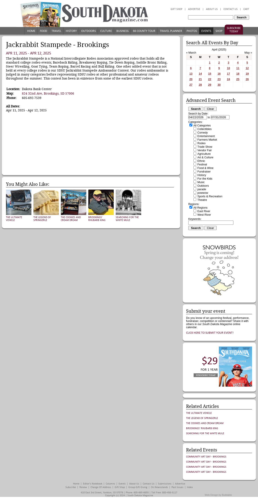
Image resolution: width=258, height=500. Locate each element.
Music (201, 182)
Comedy (202, 132)
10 (228, 68)
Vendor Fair (204, 150)
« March (191, 52)
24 (228, 79)
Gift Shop (176, 9)
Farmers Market (207, 139)
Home (31, 31)
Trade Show (204, 146)
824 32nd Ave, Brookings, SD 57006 (48, 93)
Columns (110, 483)
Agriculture (204, 153)
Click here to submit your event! (210, 332)
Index (190, 487)
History (71, 31)
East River (203, 211)
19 (247, 73)
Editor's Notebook (92, 483)
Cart (246, 9)
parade (201, 189)
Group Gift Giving (137, 487)
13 (191, 73)
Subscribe (70, 487)
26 (247, 79)
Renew (83, 487)
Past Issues (177, 487)
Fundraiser (204, 171)
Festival (202, 164)
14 (200, 73)
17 (228, 73)
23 (219, 79)
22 (209, 79)
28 (200, 84)
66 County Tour (144, 31)
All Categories (202, 125)
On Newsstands (159, 487)
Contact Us (230, 9)
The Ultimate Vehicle (14, 219)
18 (237, 73)
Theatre (202, 200)
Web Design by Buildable (218, 495)
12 (247, 68)
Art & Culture (205, 157)
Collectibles (204, 129)
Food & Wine (205, 168)
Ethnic (201, 161)
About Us (212, 9)
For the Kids (204, 178)
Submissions (164, 483)
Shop (219, 31)
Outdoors (88, 31)
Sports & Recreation (209, 196)
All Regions (200, 207)
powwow (202, 192)
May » (248, 52)
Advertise (194, 9)
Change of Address (100, 487)
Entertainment (206, 136)
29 (209, 84)
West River (204, 214)
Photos (192, 31)
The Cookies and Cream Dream (71, 219)
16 (219, 73)
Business (122, 31)
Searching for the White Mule (127, 219)
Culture (106, 31)
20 (191, 79)
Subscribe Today (234, 29)
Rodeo (201, 143)
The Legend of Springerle (42, 219)
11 (237, 68)
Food (43, 31)
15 (209, 73)
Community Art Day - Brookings (206, 456)
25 (237, 79)
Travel (56, 31)
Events (206, 31)
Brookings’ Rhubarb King (97, 219)
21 (200, 79)
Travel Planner (171, 31)
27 (191, 84)
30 (219, 84)
